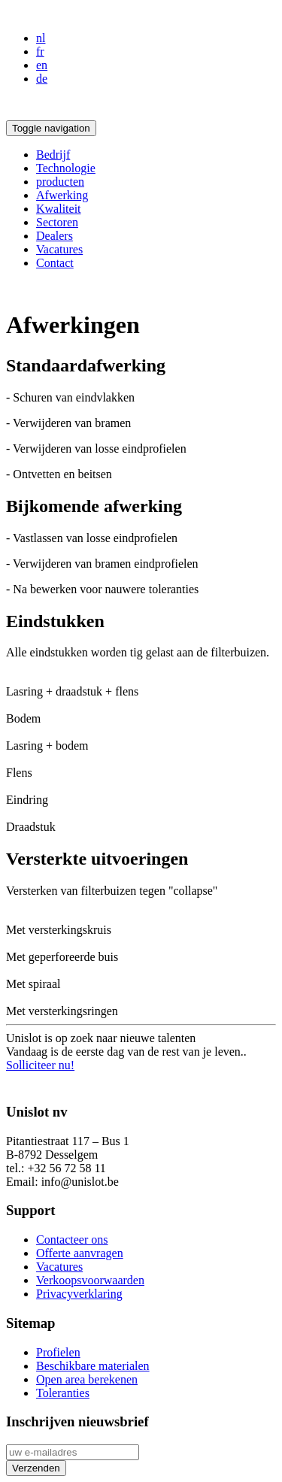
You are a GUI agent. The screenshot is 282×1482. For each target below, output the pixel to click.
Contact (55, 262)
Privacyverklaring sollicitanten (80, 1082)
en (41, 65)
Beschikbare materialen (93, 1365)
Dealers (54, 235)
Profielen (58, 1352)
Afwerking (62, 195)
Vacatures (59, 249)
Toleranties (62, 1393)
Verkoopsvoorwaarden (90, 1280)
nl (40, 38)
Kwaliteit (58, 208)
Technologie (66, 168)
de (41, 78)
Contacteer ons (72, 1239)
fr (40, 51)
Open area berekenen (87, 1379)
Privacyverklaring (79, 1293)
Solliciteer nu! (40, 1065)
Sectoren (57, 222)
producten (60, 181)
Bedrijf (53, 154)
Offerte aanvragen (79, 1253)
